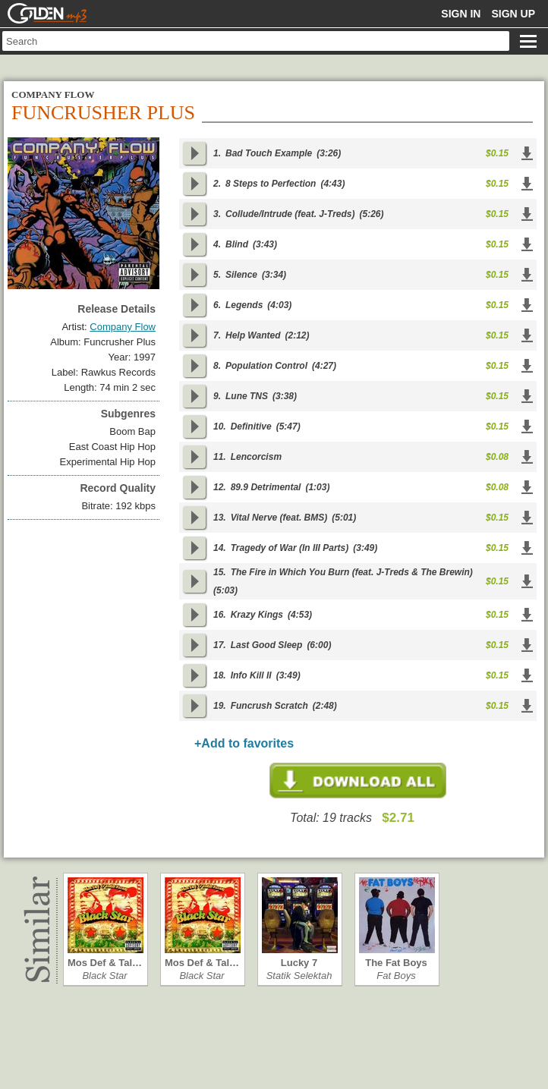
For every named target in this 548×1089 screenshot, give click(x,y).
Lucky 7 (299, 962)
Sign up (513, 14)
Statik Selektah (299, 975)
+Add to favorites (244, 743)
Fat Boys (395, 975)
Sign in (460, 14)
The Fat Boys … (396, 962)
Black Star (104, 975)
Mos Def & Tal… (105, 962)
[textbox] (255, 41)
